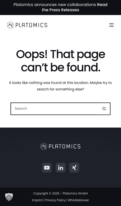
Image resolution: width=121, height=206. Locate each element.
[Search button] (104, 108)
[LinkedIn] (61, 168)
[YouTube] (47, 168)
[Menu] (111, 25)
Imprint (37, 200)
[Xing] (74, 168)
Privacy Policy (55, 200)
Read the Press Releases (74, 7)
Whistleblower (78, 200)
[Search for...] (54, 108)
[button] (9, 197)
